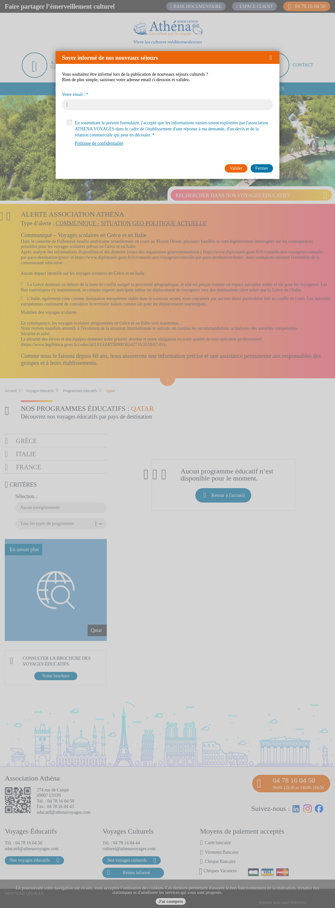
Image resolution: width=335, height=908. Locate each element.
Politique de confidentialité (99, 143)
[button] (272, 57)
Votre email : (73, 94)
